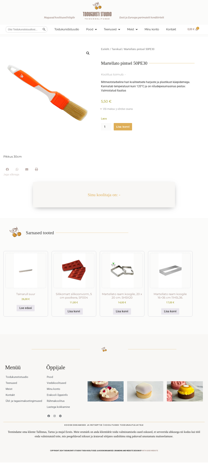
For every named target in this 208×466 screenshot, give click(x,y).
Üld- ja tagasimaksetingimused (21, 402)
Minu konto (152, 29)
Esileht (105, 49)
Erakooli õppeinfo (58, 395)
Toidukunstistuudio (66, 29)
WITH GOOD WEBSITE (150, 451)
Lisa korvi (123, 126)
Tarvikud (116, 49)
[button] (88, 53)
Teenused (112, 29)
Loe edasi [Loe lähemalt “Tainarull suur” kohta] (25, 308)
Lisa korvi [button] (74, 311)
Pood (91, 29)
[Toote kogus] (106, 126)
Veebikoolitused (57, 383)
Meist (132, 29)
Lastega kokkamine (59, 407)
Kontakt (171, 29)
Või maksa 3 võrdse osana (118, 109)
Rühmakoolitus (56, 401)
